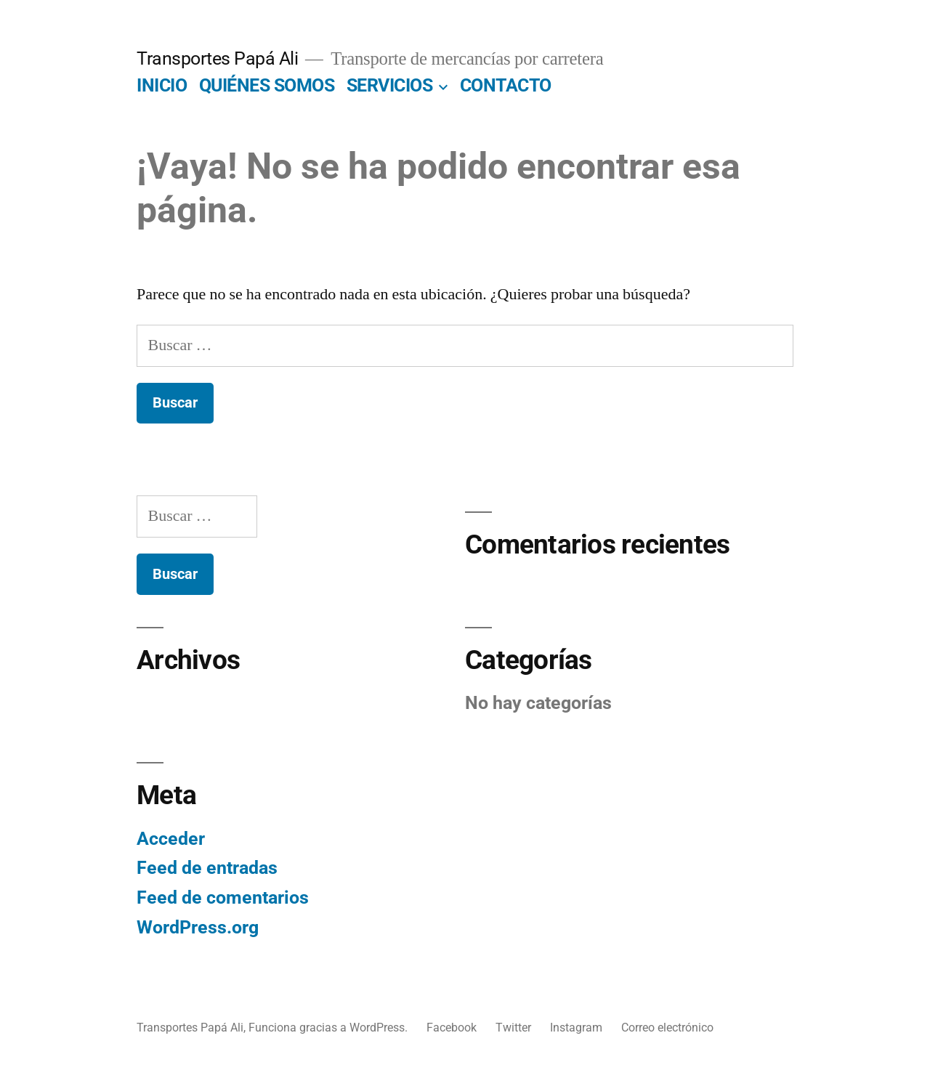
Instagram (576, 1027)
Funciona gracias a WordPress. (329, 1027)
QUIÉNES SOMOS (267, 85)
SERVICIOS (390, 85)
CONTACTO (505, 85)
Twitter (513, 1027)
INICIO (162, 85)
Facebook (451, 1027)
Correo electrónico (667, 1027)
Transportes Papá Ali (217, 58)
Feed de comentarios (223, 897)
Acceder (171, 838)
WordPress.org (198, 927)
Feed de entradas (207, 867)
